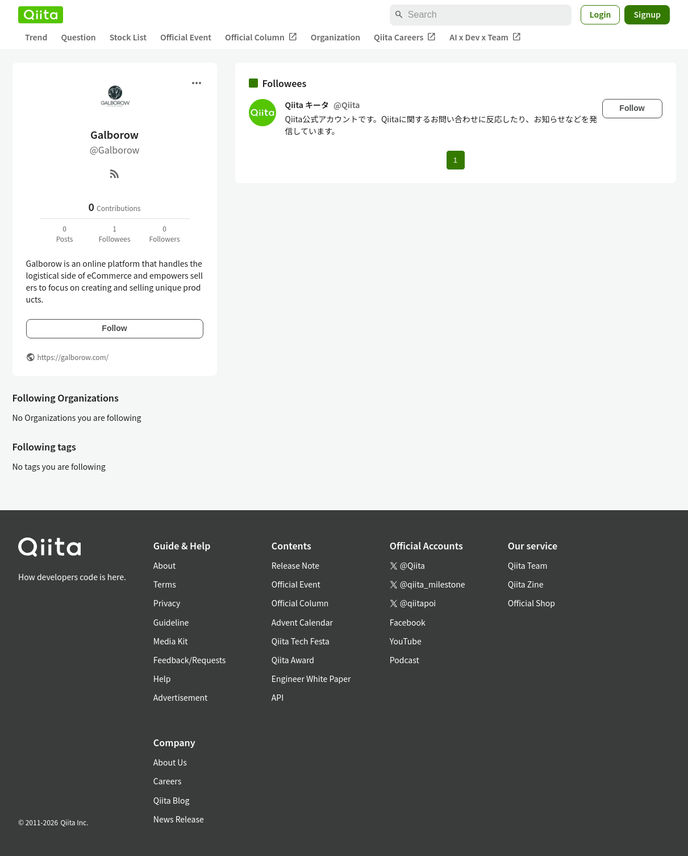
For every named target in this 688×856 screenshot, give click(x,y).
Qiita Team (528, 565)
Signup (647, 14)
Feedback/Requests (189, 659)
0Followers (164, 233)
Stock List (128, 37)
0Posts (64, 233)
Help (162, 678)
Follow (114, 328)
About (164, 565)
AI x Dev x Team (485, 37)
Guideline (171, 622)
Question (78, 37)
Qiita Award (293, 659)
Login (600, 14)
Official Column (261, 37)
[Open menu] (196, 83)
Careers (167, 781)
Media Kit (170, 641)
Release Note (295, 565)
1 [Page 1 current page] (455, 160)
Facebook (408, 622)
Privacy (166, 603)
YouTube (406, 641)
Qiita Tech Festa (301, 641)
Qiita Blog (171, 800)
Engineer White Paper (311, 678)
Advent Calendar (302, 622)
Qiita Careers (405, 37)
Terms (164, 584)
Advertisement (180, 697)
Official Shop (531, 603)
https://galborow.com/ (73, 357)
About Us (170, 762)
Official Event (185, 37)
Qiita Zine (526, 584)
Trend (36, 37)
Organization (335, 37)
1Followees (114, 233)
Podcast (404, 659)
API (277, 697)
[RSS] (114, 173)
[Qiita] (40, 14)
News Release (178, 819)
